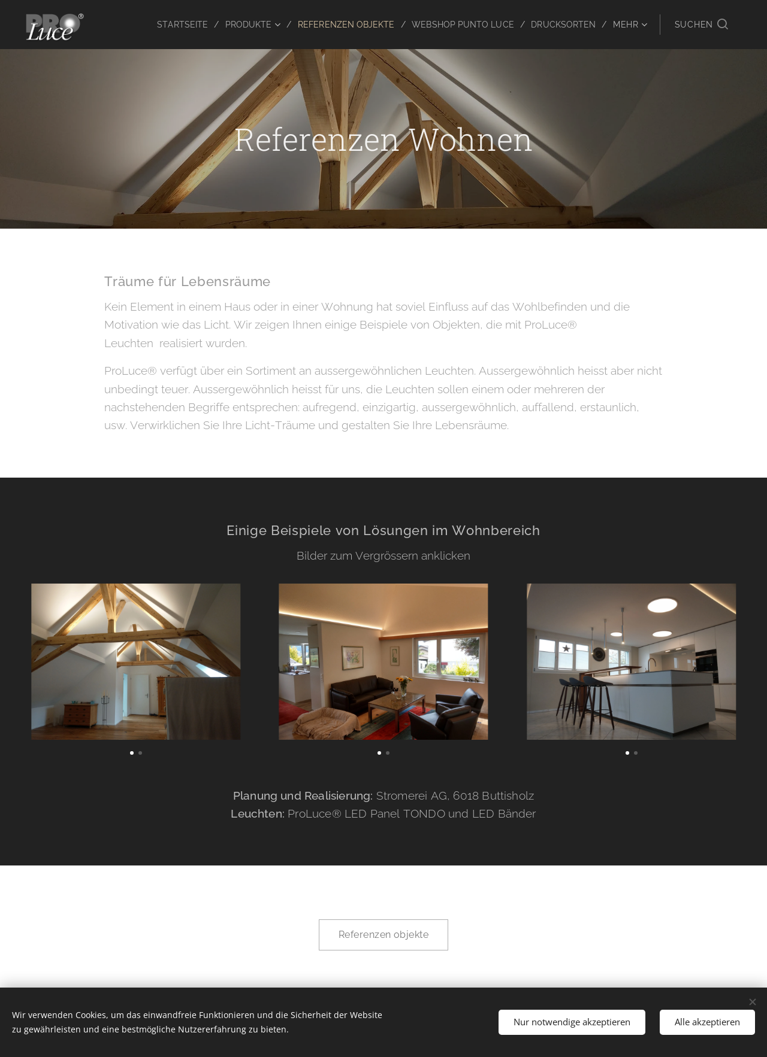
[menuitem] (164, 25)
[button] (701, 25)
